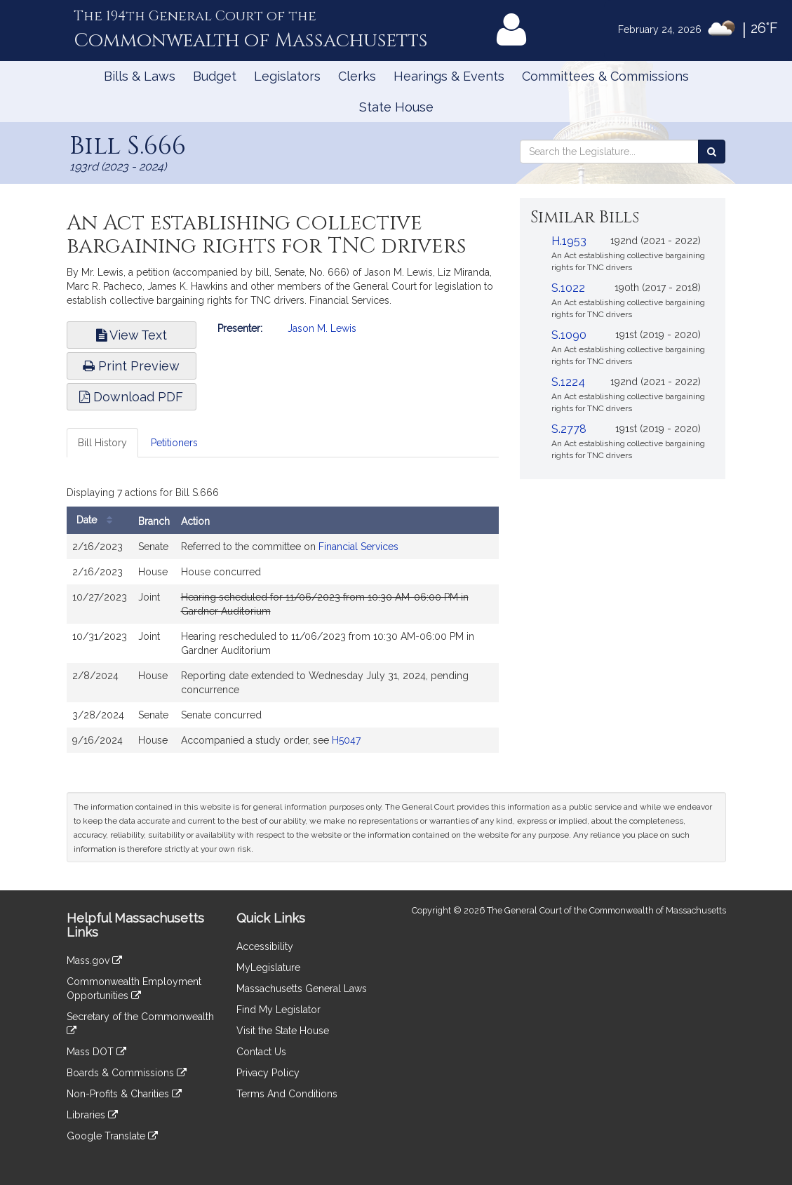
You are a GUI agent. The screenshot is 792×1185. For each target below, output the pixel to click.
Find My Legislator (278, 1009)
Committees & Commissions (605, 76)
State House (396, 107)
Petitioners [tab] (174, 442)
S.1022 (568, 288)
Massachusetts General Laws (301, 988)
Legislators (287, 76)
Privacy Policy (268, 1072)
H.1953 (568, 241)
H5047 (346, 740)
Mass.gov (94, 960)
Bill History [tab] (102, 442)
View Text (131, 335)
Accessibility (264, 946)
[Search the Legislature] (711, 151)
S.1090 (568, 335)
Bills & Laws (139, 76)
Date (97, 520)
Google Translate (112, 1136)
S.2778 (568, 429)
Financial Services (358, 546)
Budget (214, 76)
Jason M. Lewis (322, 328)
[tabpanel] (283, 621)
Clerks (357, 76)
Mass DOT (96, 1051)
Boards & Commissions (127, 1072)
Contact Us (261, 1051)
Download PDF (131, 396)
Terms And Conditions (286, 1093)
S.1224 (568, 382)
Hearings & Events (449, 76)
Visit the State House (282, 1030)
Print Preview (131, 366)
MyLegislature (268, 967)
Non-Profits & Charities (124, 1093)
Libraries (92, 1114)
